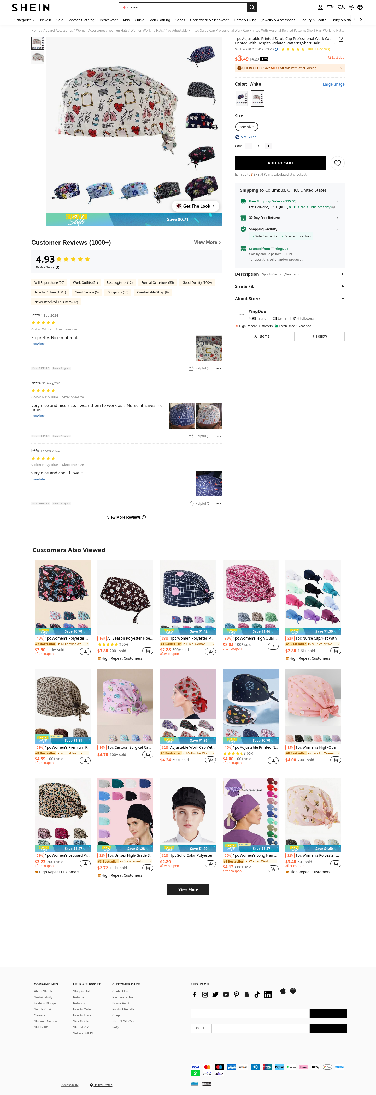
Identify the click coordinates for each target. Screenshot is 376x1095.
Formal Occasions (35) (158, 282)
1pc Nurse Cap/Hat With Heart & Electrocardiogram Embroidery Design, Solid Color (313, 638)
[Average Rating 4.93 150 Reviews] (305, 49)
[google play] (209, 1022)
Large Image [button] (334, 84)
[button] (351, 7)
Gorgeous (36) (118, 292)
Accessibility (69, 1084)
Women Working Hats (147, 30)
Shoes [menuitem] (180, 20)
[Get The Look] (195, 206)
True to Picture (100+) (50, 292)
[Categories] (25, 20)
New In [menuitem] (45, 20)
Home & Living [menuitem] (245, 20)
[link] (330, 7)
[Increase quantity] (268, 146)
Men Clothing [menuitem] (159, 20)
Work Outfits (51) (85, 282)
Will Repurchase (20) (49, 282)
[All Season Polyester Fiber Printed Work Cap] (125, 597)
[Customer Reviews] (126, 242)
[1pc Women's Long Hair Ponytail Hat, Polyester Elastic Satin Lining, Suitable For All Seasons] (251, 815)
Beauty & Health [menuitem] (313, 20)
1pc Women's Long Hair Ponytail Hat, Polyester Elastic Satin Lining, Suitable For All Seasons (251, 855)
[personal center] (320, 7)
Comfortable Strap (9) (153, 292)
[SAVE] (338, 163)
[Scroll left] (354, 20)
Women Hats (118, 30)
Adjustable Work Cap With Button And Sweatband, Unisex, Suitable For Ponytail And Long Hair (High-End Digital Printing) (188, 747)
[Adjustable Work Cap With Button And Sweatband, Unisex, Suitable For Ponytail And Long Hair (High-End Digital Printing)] (188, 706)
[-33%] (164, 638)
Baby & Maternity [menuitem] (345, 20)
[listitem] (63, 610)
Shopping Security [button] (263, 229)
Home (35, 30)
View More (188, 889)
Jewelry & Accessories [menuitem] (278, 20)
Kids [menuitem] (126, 20)
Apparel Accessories (58, 30)
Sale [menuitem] (59, 20)
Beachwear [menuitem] (109, 20)
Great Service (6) (87, 292)
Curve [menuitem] (139, 20)
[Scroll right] (361, 20)
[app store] (199, 1022)
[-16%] (102, 638)
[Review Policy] (48, 267)
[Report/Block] (219, 368)
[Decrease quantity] (248, 146)
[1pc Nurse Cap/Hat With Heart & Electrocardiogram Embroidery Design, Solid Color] (313, 597)
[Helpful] (191, 368)
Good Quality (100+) (197, 282)
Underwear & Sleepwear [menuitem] (209, 20)
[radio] (241, 98)
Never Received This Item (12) (56, 302)
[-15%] (39, 638)
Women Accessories (90, 30)
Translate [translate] (38, 344)
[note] (63, 631)
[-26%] (227, 855)
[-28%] (39, 747)
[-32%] (227, 638)
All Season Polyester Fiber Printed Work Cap (125, 638)
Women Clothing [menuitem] (81, 20)
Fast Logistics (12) (120, 282)
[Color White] (248, 84)
